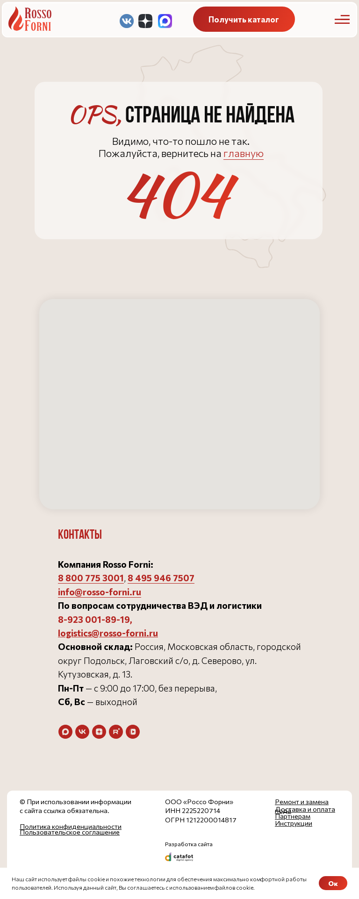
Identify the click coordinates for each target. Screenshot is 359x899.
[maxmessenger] (65, 732)
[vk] (82, 732)
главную (243, 153)
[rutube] (116, 732)
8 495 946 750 (158, 577)
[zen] (99, 732)
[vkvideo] (133, 732)
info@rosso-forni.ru (99, 591)
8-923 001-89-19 (94, 619)
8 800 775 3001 (91, 577)
